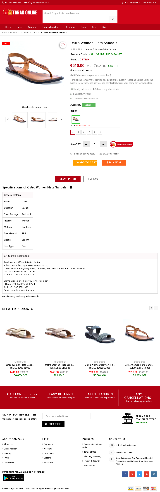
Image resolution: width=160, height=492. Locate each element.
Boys (83, 27)
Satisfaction (89, 465)
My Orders (48, 462)
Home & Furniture (50, 27)
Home (8, 27)
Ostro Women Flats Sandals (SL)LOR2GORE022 (20, 366)
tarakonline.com (20, 488)
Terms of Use (90, 452)
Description (68, 179)
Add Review (110, 49)
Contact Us (9, 462)
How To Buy (49, 453)
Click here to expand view (34, 107)
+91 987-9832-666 (13, 2)
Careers (47, 458)
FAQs (6, 458)
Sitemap (7, 453)
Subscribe (54, 424)
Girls (94, 27)
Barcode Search (62, 488)
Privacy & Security (92, 461)
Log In (123, 2)
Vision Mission (10, 449)
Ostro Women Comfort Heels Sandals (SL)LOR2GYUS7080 (100, 366)
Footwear (24, 33)
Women (32, 27)
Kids (105, 27)
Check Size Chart (83, 125)
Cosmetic (70, 27)
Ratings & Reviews (94, 49)
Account (48, 449)
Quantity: (75, 144)
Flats (34, 33)
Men (20, 27)
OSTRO (84, 59)
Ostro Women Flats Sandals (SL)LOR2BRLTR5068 (140, 366)
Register (133, 2)
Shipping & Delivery (92, 456)
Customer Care (149, 2)
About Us (8, 444)
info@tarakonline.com (38, 2)
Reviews (93, 179)
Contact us (117, 439)
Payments (48, 444)
